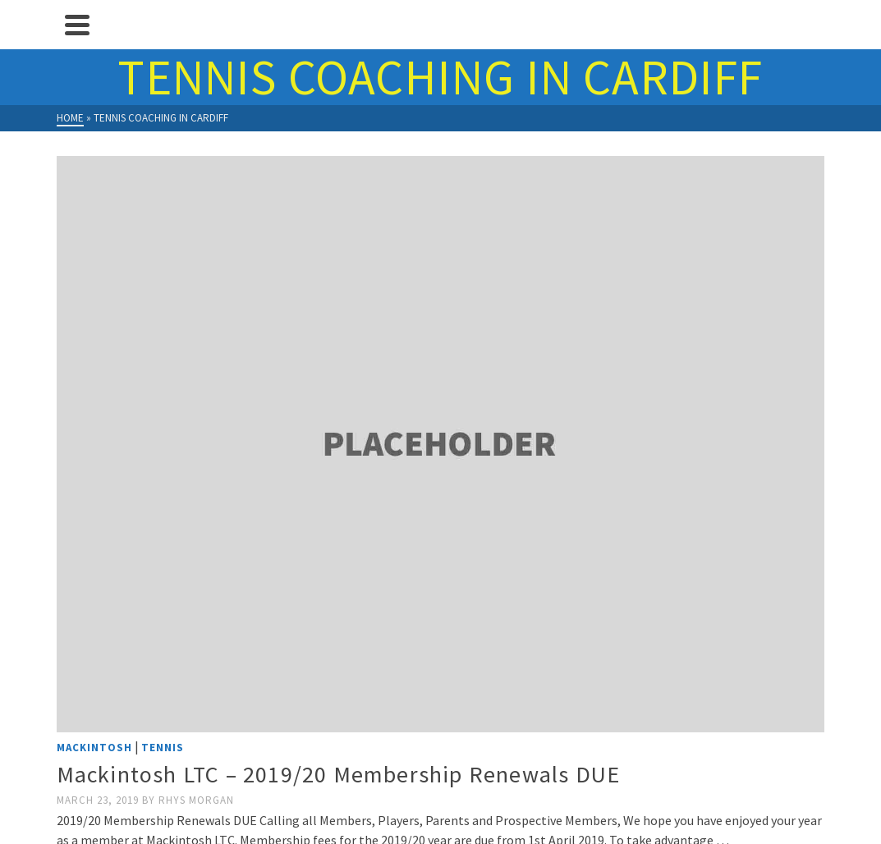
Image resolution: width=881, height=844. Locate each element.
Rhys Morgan (196, 800)
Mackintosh (94, 748)
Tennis (162, 748)
